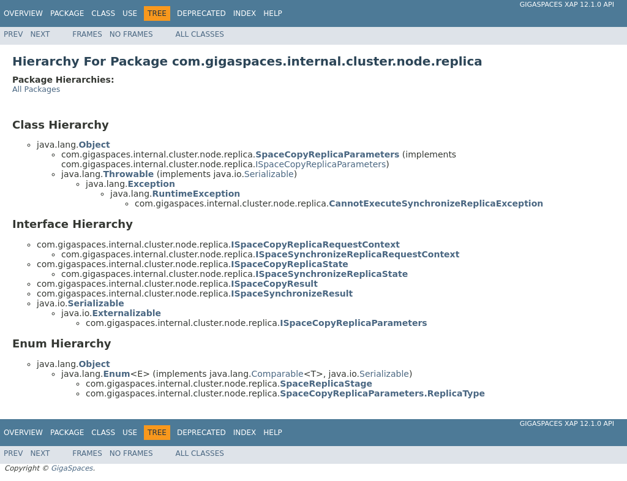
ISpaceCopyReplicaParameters (320, 164)
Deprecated (201, 13)
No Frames (131, 34)
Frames (87, 34)
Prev (13, 34)
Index (245, 13)
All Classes (200, 34)
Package (67, 13)
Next (40, 34)
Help (272, 13)
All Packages (36, 89)
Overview (23, 13)
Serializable (269, 174)
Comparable (278, 374)
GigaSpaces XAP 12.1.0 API (567, 5)
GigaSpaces (71, 468)
